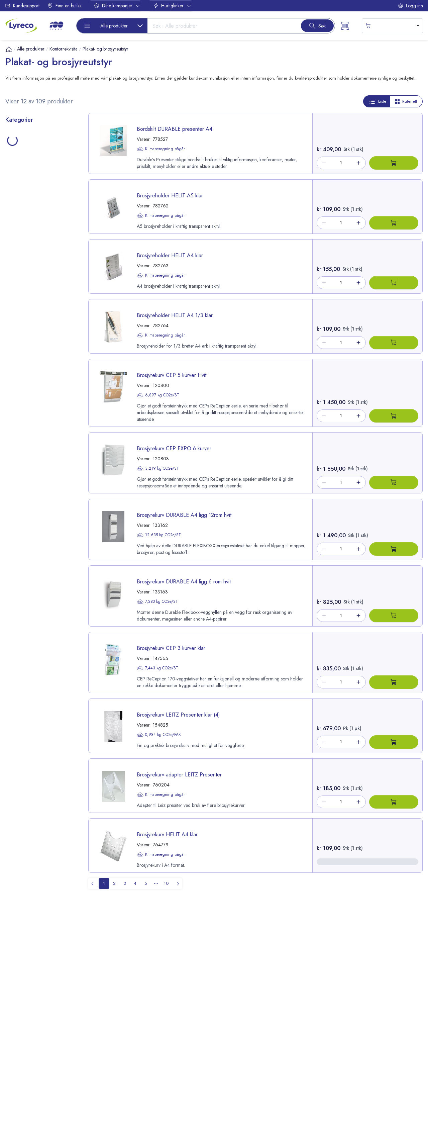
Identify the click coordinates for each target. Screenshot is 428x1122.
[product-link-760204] (200, 786)
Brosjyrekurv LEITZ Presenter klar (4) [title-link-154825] (178, 715)
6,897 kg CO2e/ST (158, 395)
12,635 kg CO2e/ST (159, 535)
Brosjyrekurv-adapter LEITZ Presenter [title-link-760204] (179, 774)
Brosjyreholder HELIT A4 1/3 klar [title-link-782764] (175, 315)
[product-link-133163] (200, 596)
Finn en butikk (64, 5)
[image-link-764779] (113, 846)
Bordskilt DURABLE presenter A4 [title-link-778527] (174, 129)
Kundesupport (22, 5)
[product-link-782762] (200, 206)
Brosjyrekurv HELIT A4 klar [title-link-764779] (167, 834)
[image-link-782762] (113, 207)
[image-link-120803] (113, 460)
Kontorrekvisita (63, 48)
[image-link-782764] (113, 327)
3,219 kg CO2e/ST (158, 468)
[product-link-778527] (200, 143)
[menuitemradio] (104, 883)
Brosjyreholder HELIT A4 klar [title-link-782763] (170, 255)
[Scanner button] (345, 26)
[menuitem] (176, 883)
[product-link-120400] (200, 393)
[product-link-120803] (200, 463)
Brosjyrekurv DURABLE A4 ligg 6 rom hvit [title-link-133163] (184, 581)
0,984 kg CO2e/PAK (159, 734)
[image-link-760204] (113, 786)
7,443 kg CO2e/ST (157, 668)
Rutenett (405, 101)
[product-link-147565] (200, 662)
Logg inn (410, 5)
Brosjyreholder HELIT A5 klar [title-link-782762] (170, 195)
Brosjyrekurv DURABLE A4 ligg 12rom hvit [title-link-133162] (184, 515)
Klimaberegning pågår (161, 149)
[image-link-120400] (113, 386)
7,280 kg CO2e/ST (157, 601)
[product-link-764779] (200, 845)
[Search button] (317, 25)
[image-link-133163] (113, 593)
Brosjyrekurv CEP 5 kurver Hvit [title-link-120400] (171, 375)
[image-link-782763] (113, 267)
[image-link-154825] (113, 726)
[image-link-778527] (113, 140)
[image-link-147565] (113, 659)
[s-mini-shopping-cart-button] (392, 25)
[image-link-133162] (113, 526)
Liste (377, 101)
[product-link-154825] (200, 726)
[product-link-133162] (200, 529)
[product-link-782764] (200, 326)
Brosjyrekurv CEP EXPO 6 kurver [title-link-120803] (174, 448)
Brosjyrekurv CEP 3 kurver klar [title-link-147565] (171, 648)
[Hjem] (8, 49)
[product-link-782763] (200, 266)
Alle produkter (30, 48)
